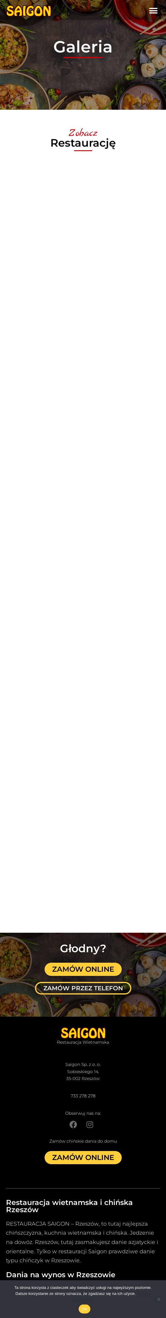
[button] (153, 11)
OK (84, 1309)
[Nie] (158, 1299)
